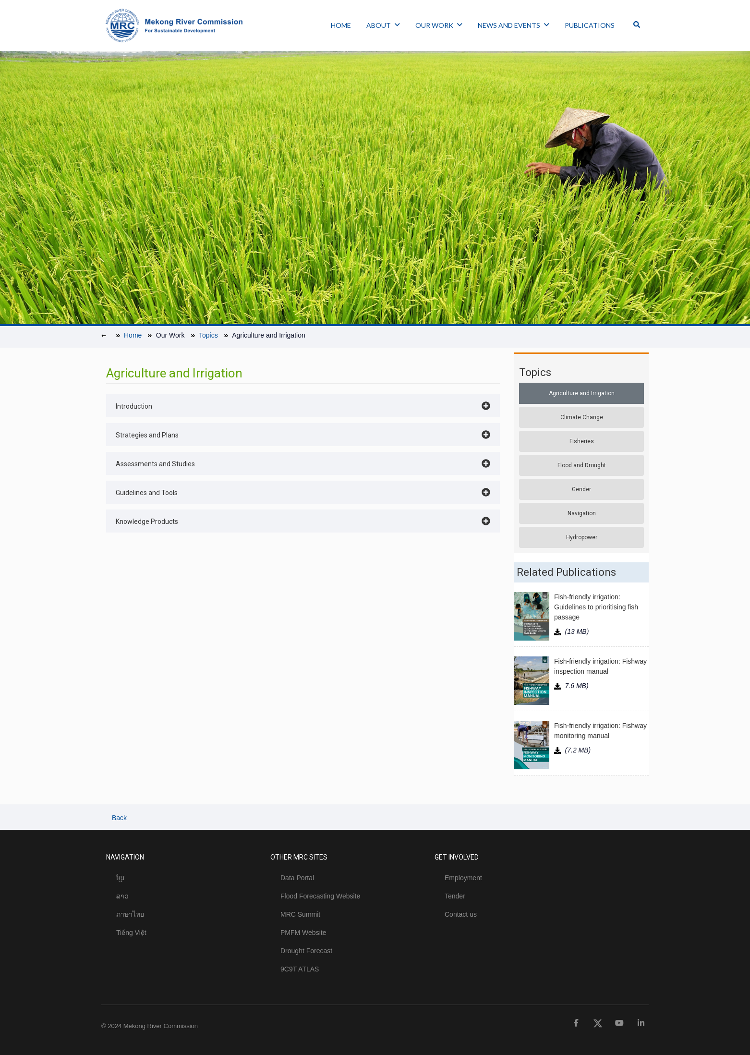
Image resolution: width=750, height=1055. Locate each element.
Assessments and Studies (155, 464)
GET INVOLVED (457, 857)
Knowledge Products (147, 521)
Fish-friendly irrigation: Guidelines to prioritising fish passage (596, 607)
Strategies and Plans (147, 435)
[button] (303, 405)
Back (118, 818)
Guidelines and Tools (147, 493)
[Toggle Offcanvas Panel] (636, 25)
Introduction (134, 406)
